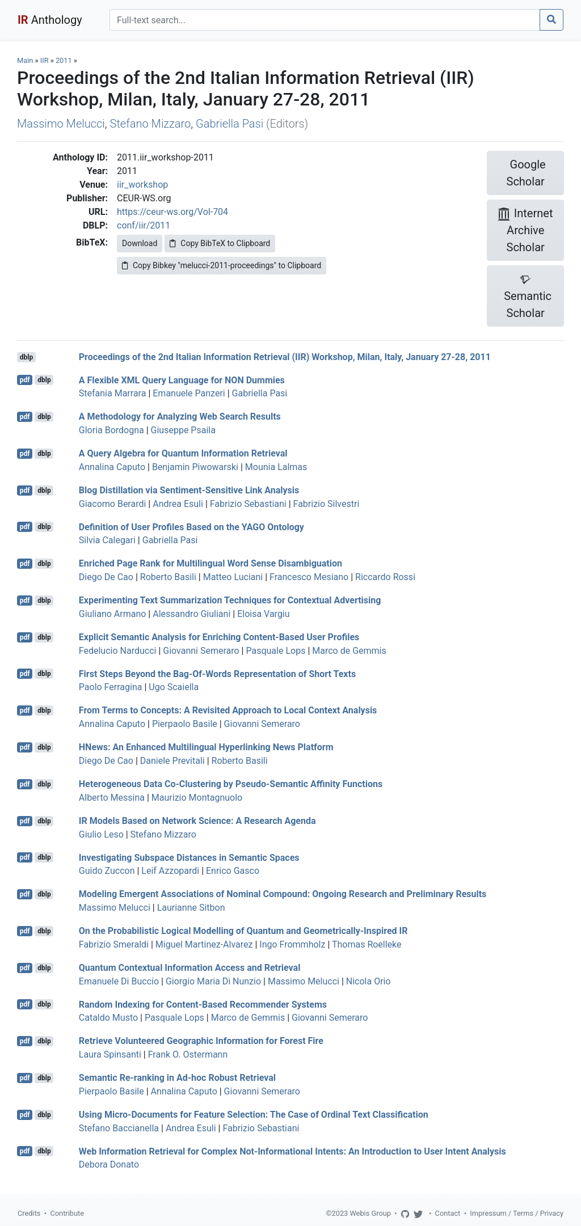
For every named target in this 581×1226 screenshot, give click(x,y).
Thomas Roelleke (367, 944)
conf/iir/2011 (143, 225)
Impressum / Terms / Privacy (516, 1213)
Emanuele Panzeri (189, 393)
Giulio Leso (101, 834)
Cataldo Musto (108, 1017)
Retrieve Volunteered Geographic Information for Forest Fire (201, 1040)
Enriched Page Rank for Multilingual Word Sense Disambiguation (210, 563)
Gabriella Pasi (229, 123)
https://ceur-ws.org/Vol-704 (172, 211)
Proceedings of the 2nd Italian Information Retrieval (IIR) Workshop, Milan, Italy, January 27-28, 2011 (285, 357)
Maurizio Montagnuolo (196, 797)
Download (139, 243)
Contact (448, 1213)
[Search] (325, 20)
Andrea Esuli (178, 503)
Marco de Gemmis (349, 650)
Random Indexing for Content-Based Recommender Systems (203, 1004)
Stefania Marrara (112, 393)
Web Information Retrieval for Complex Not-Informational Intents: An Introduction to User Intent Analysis (292, 1150)
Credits (29, 1213)
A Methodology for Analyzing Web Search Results (180, 416)
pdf (25, 380)
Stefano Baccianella (119, 1128)
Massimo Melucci (61, 123)
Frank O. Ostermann (188, 1054)
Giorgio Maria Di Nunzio (213, 981)
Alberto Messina (112, 797)
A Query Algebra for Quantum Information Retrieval (183, 453)
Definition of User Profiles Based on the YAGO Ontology (191, 526)
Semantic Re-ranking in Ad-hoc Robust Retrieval (177, 1077)
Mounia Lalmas (276, 467)
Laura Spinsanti (110, 1054)
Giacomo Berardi (112, 503)
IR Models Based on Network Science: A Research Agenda (197, 820)
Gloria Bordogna (111, 430)
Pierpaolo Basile (184, 723)
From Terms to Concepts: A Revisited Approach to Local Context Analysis (228, 710)
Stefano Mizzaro (150, 123)
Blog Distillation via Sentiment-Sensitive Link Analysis (189, 490)
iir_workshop (142, 184)
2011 (64, 60)
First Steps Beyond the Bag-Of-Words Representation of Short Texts (217, 673)
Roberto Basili (168, 577)
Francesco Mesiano (309, 577)
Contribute (67, 1213)
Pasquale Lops (275, 650)
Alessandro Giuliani (191, 613)
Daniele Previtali (172, 760)
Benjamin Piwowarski (195, 467)
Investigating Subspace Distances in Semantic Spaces (189, 857)
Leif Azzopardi (170, 870)
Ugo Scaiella (174, 687)
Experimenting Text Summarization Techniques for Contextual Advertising (230, 600)
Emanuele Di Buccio (119, 981)
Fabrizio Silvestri (326, 503)
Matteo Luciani (233, 577)
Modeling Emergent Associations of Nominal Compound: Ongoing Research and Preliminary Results (283, 894)
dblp (26, 357)
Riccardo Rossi (385, 577)
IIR (44, 60)
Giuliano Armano (112, 613)
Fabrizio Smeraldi (114, 944)
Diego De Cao (106, 577)
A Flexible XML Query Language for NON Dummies (182, 379)
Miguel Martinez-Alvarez (204, 944)
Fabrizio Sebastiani (248, 503)
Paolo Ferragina (110, 687)
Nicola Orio (368, 981)
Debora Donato (109, 1164)
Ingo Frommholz (292, 944)
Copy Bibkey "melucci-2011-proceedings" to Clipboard (221, 265)
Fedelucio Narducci (118, 650)
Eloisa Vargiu (263, 613)
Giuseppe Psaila (183, 430)
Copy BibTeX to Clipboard (220, 243)
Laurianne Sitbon (191, 907)
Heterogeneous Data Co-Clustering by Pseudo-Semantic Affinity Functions (230, 784)
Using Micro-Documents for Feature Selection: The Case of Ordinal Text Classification (253, 1114)
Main (25, 60)
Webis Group (370, 1213)
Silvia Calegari (107, 540)
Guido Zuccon (107, 870)
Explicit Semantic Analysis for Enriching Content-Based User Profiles (219, 637)
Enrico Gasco (232, 870)
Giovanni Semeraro (201, 650)
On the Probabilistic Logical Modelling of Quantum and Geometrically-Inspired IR (243, 930)
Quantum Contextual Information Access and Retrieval (190, 967)
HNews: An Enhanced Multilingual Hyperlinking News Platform (206, 747)
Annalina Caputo (112, 467)
